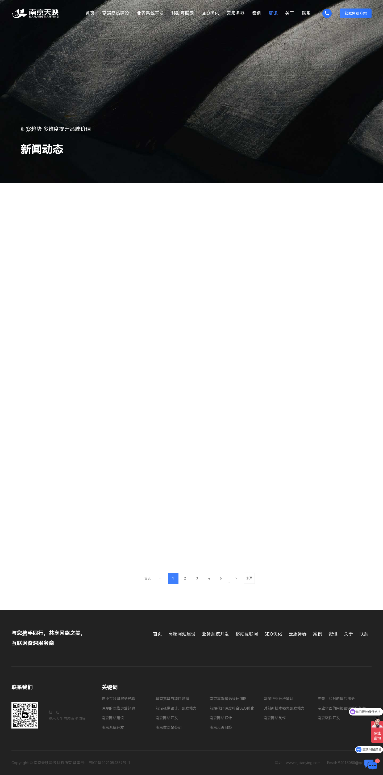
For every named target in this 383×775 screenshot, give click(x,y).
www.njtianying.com (303, 763)
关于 (289, 13)
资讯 (273, 13)
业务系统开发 (150, 13)
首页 (90, 13)
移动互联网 (182, 13)
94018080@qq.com (355, 763)
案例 (256, 13)
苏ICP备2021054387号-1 (109, 763)
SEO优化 (210, 13)
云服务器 (236, 13)
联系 (306, 13)
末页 (249, 578)
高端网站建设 (115, 13)
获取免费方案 (355, 13)
